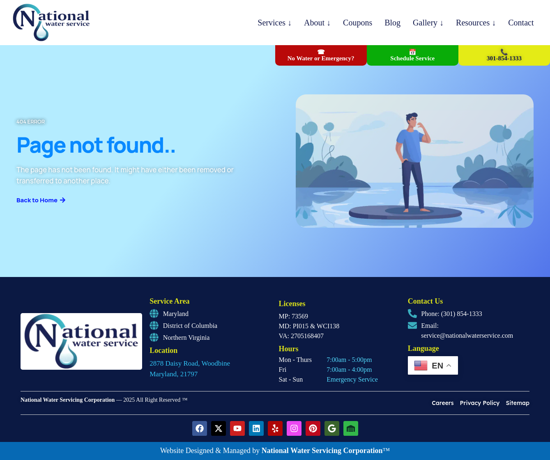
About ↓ (317, 22)
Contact (521, 22)
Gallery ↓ (428, 22)
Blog (392, 22)
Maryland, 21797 (174, 374)
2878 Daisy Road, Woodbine (190, 363)
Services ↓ (275, 22)
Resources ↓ (476, 22)
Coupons (357, 22)
